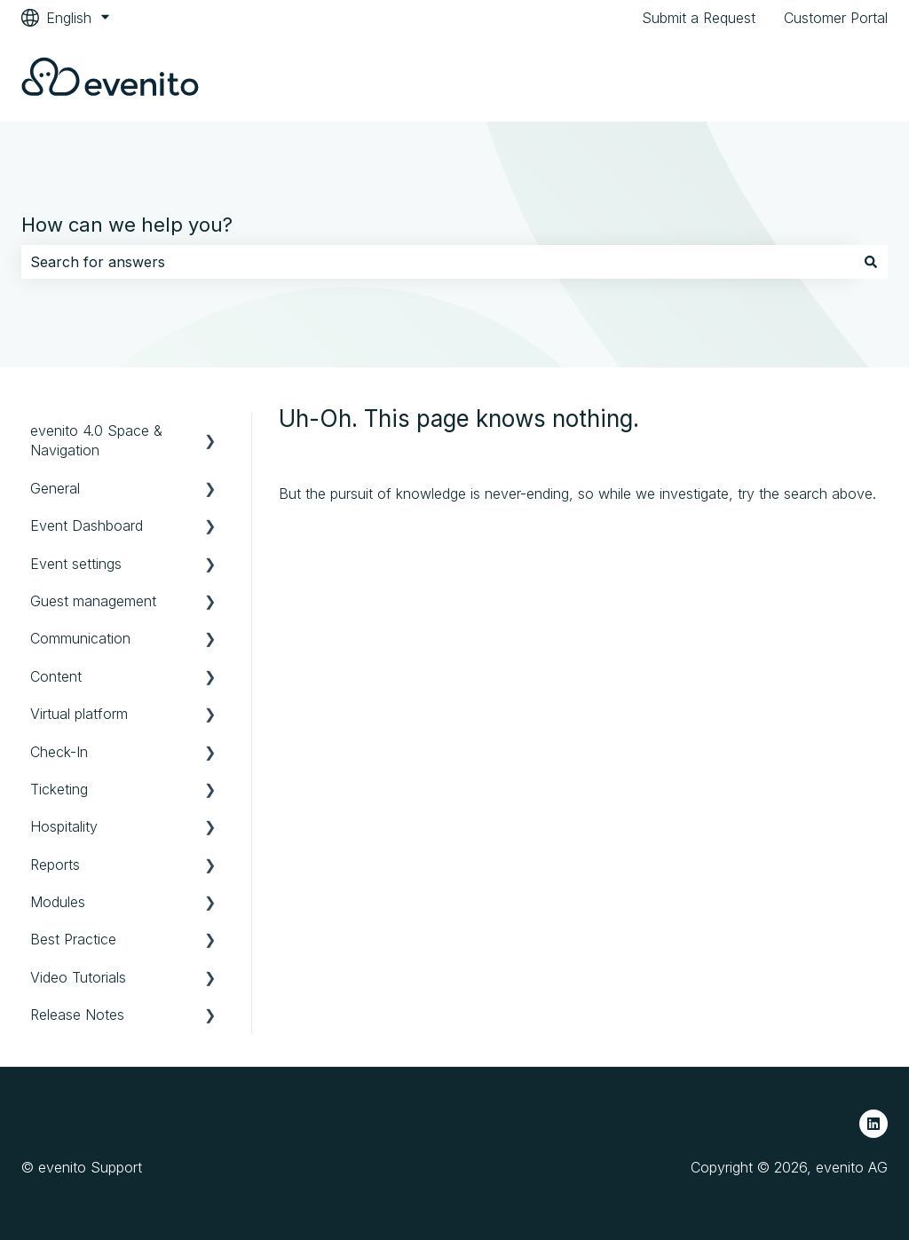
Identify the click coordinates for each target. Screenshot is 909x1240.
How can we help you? (127, 224)
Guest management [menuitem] (93, 601)
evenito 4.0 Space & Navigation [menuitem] (96, 440)
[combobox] (437, 262)
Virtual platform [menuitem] (79, 714)
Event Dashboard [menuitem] (86, 525)
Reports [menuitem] (55, 864)
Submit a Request (698, 18)
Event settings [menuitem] (76, 564)
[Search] (871, 262)
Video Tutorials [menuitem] (78, 977)
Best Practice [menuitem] (73, 939)
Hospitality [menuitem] (64, 826)
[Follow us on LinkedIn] (873, 1124)
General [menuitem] (55, 488)
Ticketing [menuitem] (59, 789)
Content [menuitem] (56, 676)
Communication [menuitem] (80, 638)
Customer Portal (836, 18)
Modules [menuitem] (57, 902)
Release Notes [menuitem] (77, 1014)
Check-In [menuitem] (59, 752)
